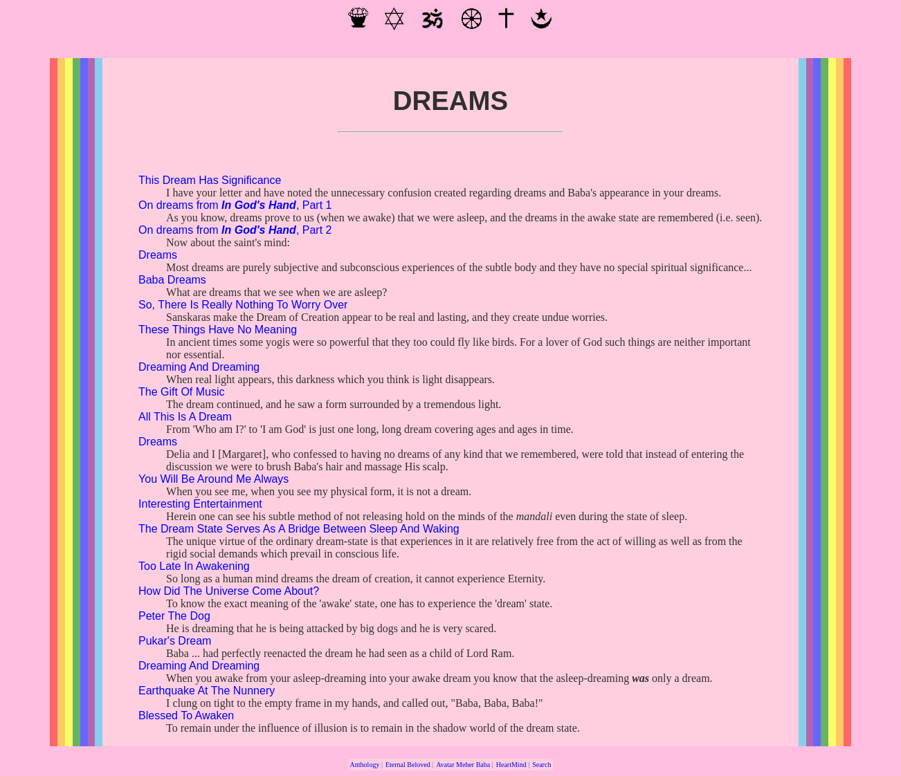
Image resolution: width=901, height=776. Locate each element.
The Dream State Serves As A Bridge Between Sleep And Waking (298, 529)
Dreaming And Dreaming (199, 367)
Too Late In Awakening (194, 566)
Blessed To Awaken (186, 715)
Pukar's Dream (174, 641)
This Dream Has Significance (209, 180)
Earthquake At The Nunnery (206, 690)
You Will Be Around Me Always (213, 479)
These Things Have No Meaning (217, 329)
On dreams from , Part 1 (234, 205)
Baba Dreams (172, 280)
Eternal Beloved (407, 764)
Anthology (365, 764)
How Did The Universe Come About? (228, 591)
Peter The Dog (174, 616)
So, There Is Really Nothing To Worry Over (242, 305)
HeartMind (511, 764)
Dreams (157, 255)
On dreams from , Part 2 (234, 230)
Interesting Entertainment (200, 504)
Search (541, 764)
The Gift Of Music (181, 392)
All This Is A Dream (185, 417)
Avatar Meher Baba (463, 764)
